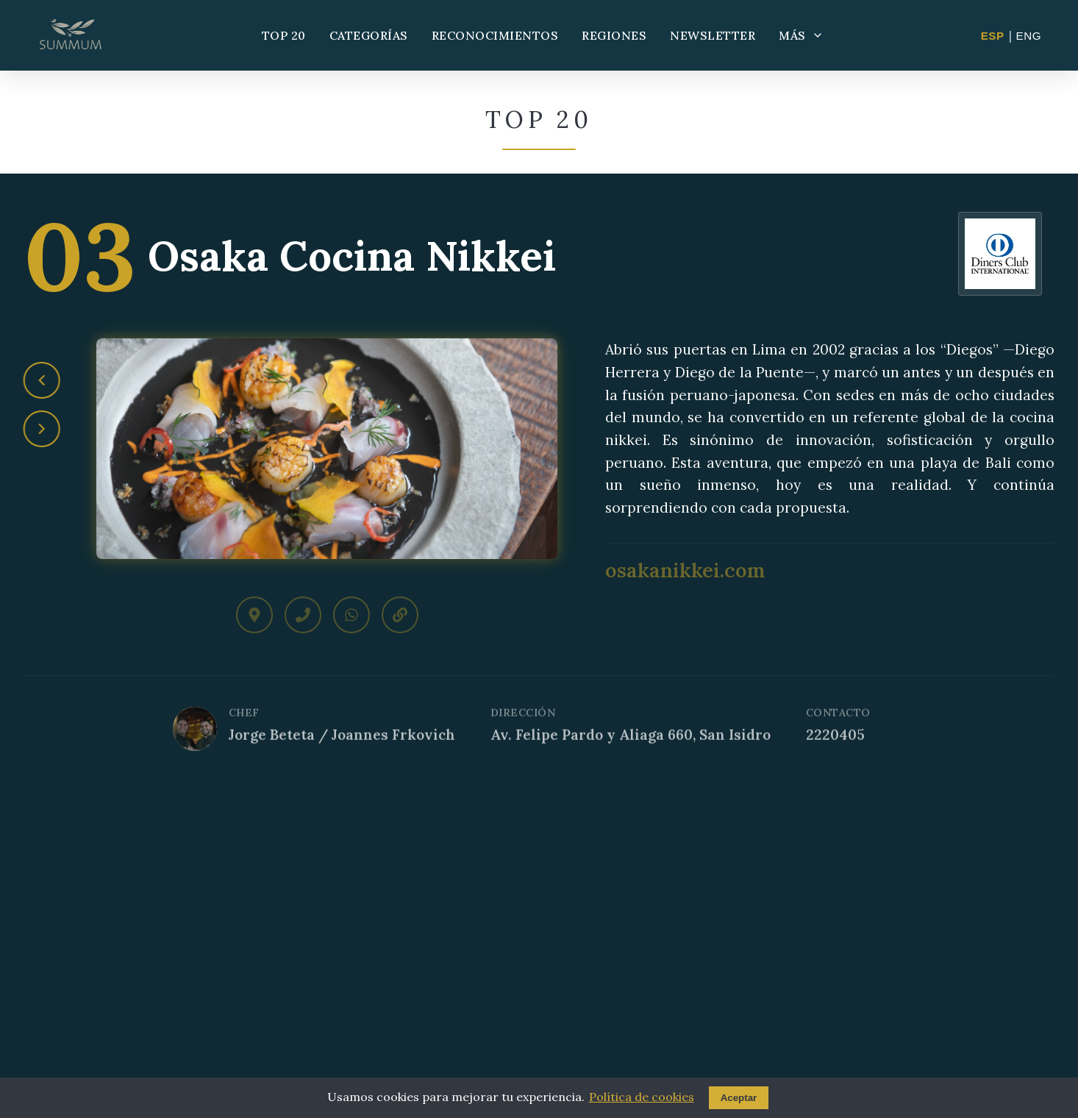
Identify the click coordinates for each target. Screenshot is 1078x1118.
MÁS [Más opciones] (801, 35)
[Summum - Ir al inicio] (70, 35)
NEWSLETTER (712, 35)
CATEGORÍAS (368, 35)
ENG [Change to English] (1028, 35)
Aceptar (739, 1097)
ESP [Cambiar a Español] (992, 35)
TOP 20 (284, 35)
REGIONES (614, 35)
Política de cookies (641, 1096)
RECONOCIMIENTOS (495, 35)
